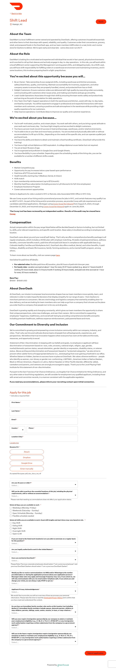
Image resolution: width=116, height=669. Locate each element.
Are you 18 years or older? (22, 483)
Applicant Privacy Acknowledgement (26, 589)
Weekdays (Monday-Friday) (24, 508)
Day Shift (16, 523)
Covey (13, 214)
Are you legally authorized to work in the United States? (32, 549)
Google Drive (26, 463)
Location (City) (17, 437)
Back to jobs (16, 13)
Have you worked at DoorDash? (24, 558)
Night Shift (17, 528)
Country (15, 428)
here (58, 255)
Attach (27, 452)
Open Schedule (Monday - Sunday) (27, 513)
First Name (16, 402)
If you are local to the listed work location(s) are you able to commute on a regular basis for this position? (44, 540)
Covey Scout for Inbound (63, 204)
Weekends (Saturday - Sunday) (25, 510)
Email (14, 419)
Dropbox (26, 457)
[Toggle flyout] (22, 430)
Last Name (16, 411)
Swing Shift (17, 526)
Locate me (14, 443)
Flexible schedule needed (23, 516)
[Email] (44, 422)
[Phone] (52, 431)
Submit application (95, 653)
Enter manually (26, 469)
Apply (101, 22)
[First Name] (44, 405)
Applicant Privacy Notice (53, 598)
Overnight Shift (18, 531)
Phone (31, 428)
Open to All (17, 534)
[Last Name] (44, 414)
